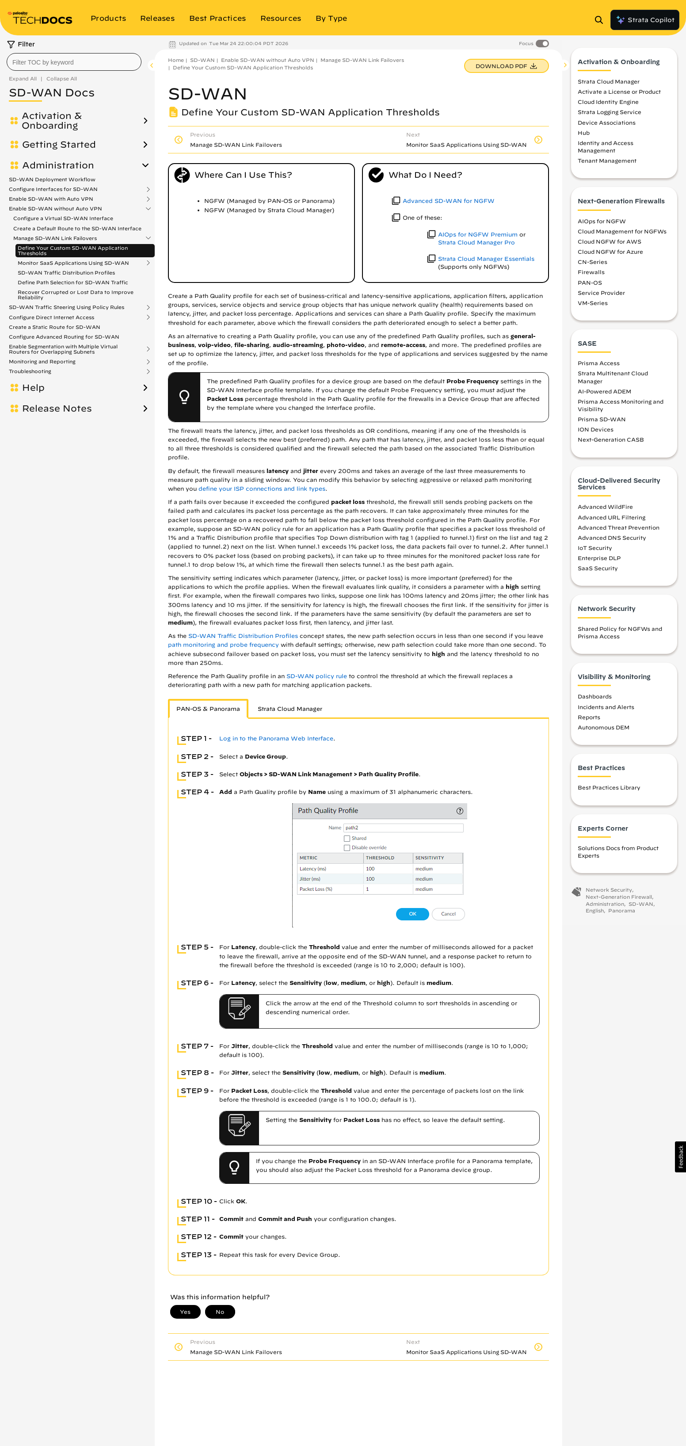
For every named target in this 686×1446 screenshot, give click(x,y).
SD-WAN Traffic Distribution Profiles (66, 272)
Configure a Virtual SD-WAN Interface (63, 218)
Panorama (621, 916)
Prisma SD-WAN (602, 425)
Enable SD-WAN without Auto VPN (55, 208)
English (595, 916)
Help (33, 388)
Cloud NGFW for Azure (610, 257)
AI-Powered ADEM (604, 396)
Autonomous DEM (603, 732)
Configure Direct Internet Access (51, 317)
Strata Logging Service (609, 117)
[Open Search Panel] (601, 20)
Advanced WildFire (605, 512)
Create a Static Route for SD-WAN (54, 327)
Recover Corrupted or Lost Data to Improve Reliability (75, 294)
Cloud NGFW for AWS (609, 247)
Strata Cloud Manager (609, 87)
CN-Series (592, 267)
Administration (58, 165)
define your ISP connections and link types (261, 488)
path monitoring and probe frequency (223, 644)
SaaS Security (598, 574)
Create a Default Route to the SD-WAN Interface (77, 228)
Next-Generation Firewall (619, 902)
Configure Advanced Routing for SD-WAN (64, 337)
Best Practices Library (609, 793)
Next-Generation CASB (611, 445)
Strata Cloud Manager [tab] (290, 709)
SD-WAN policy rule (316, 676)
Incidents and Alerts (606, 712)
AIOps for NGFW (602, 226)
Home (176, 60)
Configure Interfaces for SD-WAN (53, 189)
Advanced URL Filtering (611, 522)
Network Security (609, 895)
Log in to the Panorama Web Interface (276, 738)
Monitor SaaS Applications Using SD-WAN (73, 263)
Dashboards (595, 702)
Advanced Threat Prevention (618, 533)
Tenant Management (607, 166)
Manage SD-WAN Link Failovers (55, 238)
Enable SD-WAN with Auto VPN (51, 199)
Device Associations (607, 128)
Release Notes (57, 408)
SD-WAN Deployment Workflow (52, 179)
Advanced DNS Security (612, 543)
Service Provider (601, 298)
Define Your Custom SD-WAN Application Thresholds (73, 250)
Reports (589, 722)
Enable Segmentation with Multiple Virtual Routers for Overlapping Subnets (63, 349)
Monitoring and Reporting (42, 361)
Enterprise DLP (599, 563)
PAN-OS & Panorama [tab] (208, 709)
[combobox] (74, 62)
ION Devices (596, 435)
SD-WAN (202, 60)
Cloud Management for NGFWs (622, 236)
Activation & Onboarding (52, 120)
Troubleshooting (30, 371)
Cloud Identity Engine (608, 107)
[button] (680, 1156)
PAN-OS (590, 288)
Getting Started (59, 144)
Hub (584, 138)
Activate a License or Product (619, 97)
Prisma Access (599, 369)
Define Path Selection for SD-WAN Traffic (73, 282)
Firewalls (591, 278)
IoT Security (595, 553)
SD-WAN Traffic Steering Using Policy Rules (66, 307)
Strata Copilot (645, 20)
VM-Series (593, 308)
